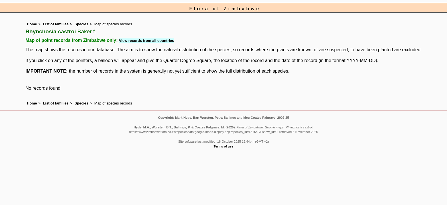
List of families (56, 24)
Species (81, 24)
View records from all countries (146, 40)
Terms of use (223, 146)
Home (32, 24)
